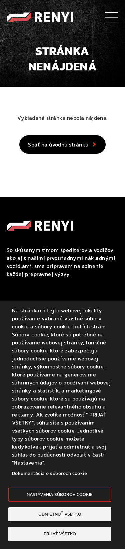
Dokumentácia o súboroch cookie (49, 473)
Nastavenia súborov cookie (60, 494)
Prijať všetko (60, 533)
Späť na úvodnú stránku (58, 145)
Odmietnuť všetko (59, 514)
